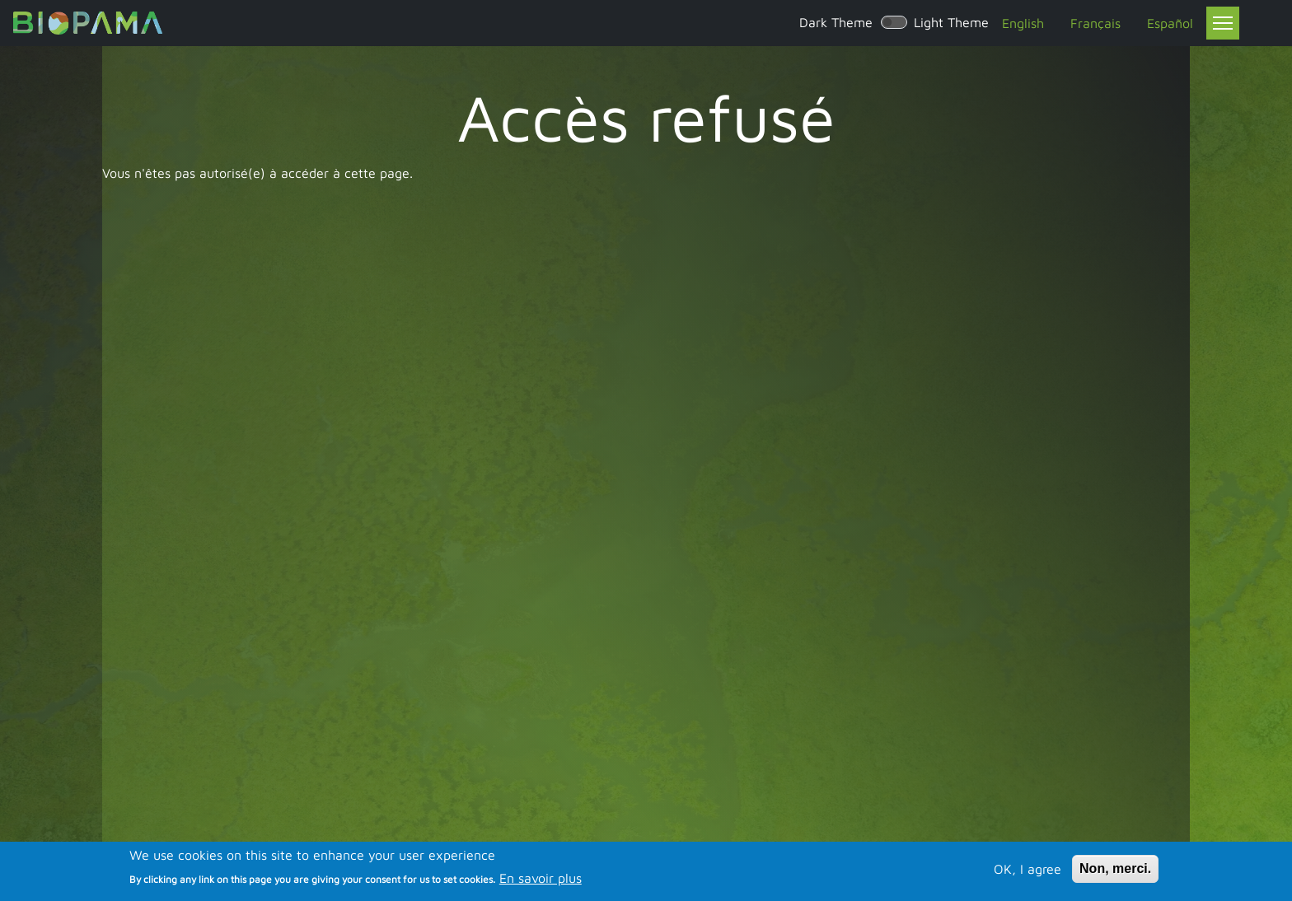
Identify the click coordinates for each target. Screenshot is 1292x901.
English (1023, 23)
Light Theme (951, 22)
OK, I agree (1027, 870)
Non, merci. (1115, 870)
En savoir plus (540, 880)
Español (1170, 23)
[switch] (894, 22)
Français (1095, 23)
